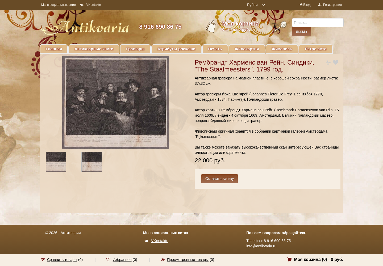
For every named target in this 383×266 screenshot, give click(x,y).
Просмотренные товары (188, 259)
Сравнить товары (62, 259)
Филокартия (247, 49)
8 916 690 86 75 (160, 26)
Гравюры (135, 49)
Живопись (282, 49)
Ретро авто (315, 49)
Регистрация (332, 5)
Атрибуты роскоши (176, 49)
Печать (215, 49)
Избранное (122, 259)
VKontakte (90, 5)
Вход (306, 5)
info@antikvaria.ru (261, 246)
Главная (54, 49)
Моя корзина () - (318, 259)
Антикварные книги (93, 49)
